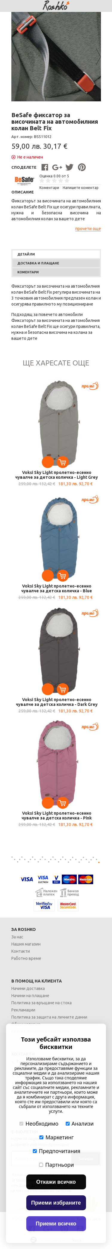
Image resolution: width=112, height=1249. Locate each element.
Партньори (56, 1164)
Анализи (80, 1123)
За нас (17, 937)
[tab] (56, 254)
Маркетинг (56, 1137)
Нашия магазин (26, 944)
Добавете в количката (63, 462)
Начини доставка (28, 988)
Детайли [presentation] (26, 254)
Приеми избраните (56, 1203)
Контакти (20, 951)
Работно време (26, 958)
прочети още (88, 228)
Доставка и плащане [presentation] (38, 263)
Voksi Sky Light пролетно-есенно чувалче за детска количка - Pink (57, 815)
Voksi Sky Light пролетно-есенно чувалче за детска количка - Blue (56, 588)
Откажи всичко (56, 1182)
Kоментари (49, 188)
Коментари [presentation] (28, 272)
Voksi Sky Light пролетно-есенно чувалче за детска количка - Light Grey (56, 475)
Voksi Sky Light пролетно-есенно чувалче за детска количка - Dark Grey (57, 702)
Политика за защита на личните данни (49, 1017)
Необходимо (38, 1123)
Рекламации (23, 1010)
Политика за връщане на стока (41, 1002)
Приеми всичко (56, 1224)
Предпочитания (56, 1151)
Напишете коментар (81, 188)
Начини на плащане (30, 995)
